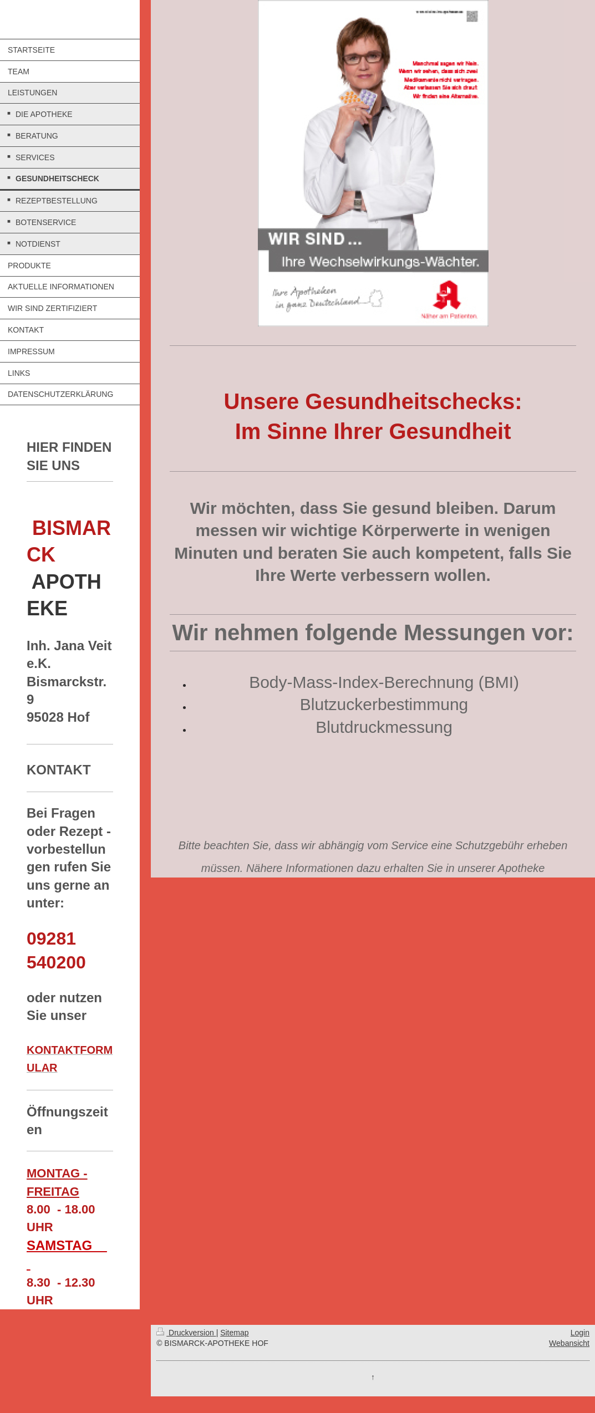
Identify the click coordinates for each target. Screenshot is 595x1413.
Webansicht (569, 1343)
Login (580, 1332)
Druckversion (186, 1332)
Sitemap (234, 1332)
